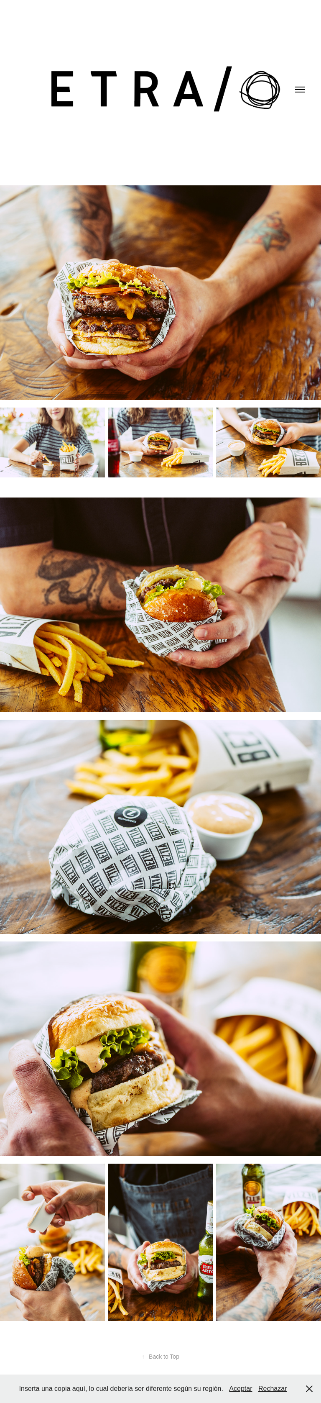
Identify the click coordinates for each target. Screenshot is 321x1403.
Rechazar (272, 1388)
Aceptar (240, 1388)
